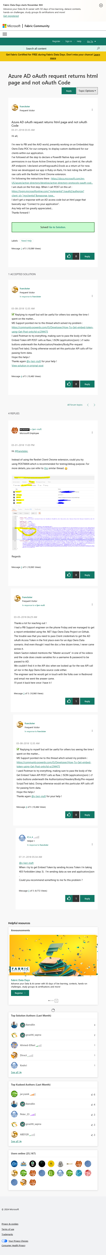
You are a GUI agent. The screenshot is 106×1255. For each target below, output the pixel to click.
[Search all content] (63, 48)
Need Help (26, 241)
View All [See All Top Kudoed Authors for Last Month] (16, 1141)
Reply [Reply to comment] (87, 384)
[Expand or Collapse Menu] (5, 34)
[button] (69, 90)
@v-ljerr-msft (33, 361)
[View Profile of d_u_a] (30, 836)
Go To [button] (90, 41)
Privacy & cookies (10, 1223)
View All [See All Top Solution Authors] (16, 1072)
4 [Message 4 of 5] (21, 376)
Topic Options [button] (86, 90)
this (46, 468)
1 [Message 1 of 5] (21, 248)
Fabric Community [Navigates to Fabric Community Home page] (37, 26)
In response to (30, 296)
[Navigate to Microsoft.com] (11, 26)
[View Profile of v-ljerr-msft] (36, 429)
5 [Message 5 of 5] (28, 890)
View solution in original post (27, 365)
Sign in (68, 41)
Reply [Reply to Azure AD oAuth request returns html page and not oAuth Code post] (87, 256)
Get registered (11, 16)
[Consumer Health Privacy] (53, 1245)
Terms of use (8, 1229)
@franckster (21, 451)
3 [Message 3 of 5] (23, 693)
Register (56, 41)
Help (79, 41)
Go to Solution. (57, 227)
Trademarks (7, 1234)
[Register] (20, 993)
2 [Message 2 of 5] (21, 567)
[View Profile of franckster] (25, 106)
